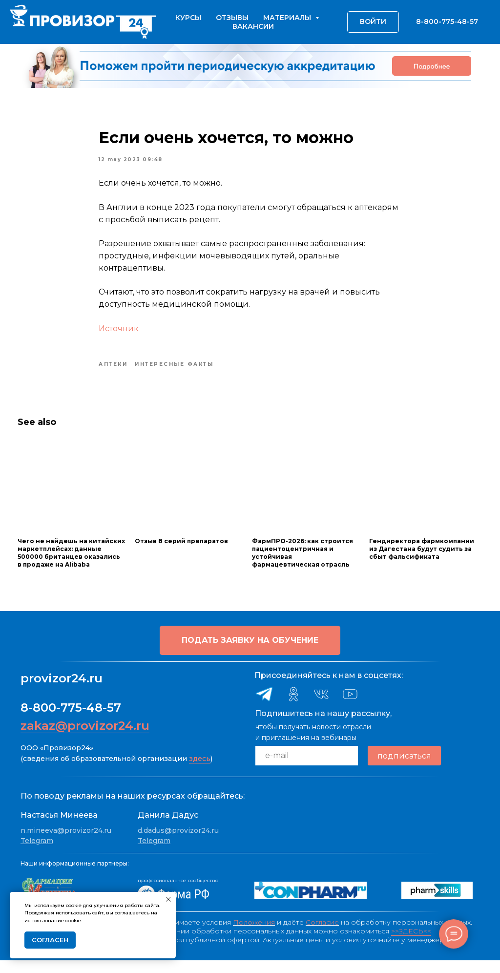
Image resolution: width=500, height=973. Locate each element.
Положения (254, 935)
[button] (250, 653)
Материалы (288, 17)
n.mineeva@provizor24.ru (66, 843)
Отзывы (232, 17)
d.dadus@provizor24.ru (178, 843)
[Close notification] (168, 899)
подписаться (404, 768)
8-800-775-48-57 (71, 720)
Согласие (322, 935)
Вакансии (253, 26)
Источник (119, 334)
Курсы (188, 17)
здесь (199, 771)
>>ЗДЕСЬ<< (411, 943)
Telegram (37, 853)
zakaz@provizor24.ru (85, 738)
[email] (306, 768)
